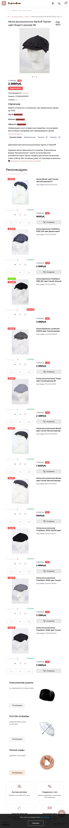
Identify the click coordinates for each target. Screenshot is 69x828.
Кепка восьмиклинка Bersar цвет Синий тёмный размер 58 (48, 480)
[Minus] (11, 223)
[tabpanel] (34, 50)
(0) (17, 99)
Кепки (27, 16)
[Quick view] (15, 215)
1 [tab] (32, 76)
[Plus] (29, 223)
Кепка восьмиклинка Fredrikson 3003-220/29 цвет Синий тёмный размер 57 (48, 530)
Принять (35, 823)
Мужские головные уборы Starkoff (26, 161)
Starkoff (25, 93)
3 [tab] (36, 76)
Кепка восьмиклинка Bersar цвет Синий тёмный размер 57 (48, 430)
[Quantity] (20, 222)
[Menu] (4, 3)
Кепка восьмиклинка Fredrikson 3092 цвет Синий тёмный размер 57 (48, 630)
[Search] (8, 10)
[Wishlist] (20, 215)
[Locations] (52, 3)
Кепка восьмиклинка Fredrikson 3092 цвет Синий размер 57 (48, 580)
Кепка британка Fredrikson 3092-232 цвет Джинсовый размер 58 (48, 231)
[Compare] (25, 215)
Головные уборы (17, 16)
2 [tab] (34, 76)
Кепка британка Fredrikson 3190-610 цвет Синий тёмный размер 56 (48, 281)
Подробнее (44, 817)
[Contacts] (59, 3)
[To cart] (48, 222)
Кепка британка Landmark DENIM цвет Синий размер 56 (48, 331)
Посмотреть (17, 705)
